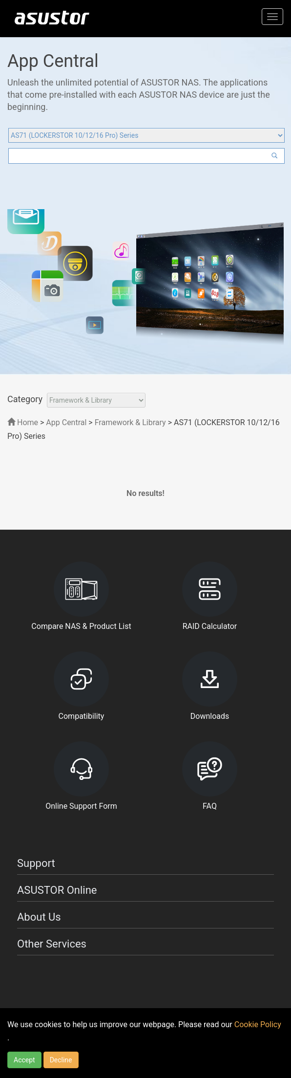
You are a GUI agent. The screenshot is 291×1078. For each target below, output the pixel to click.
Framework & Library (131, 422)
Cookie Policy (257, 1024)
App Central (66, 422)
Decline (61, 1060)
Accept (24, 1060)
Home (22, 422)
